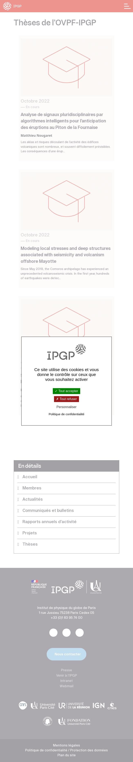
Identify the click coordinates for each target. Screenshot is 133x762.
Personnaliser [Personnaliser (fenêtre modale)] (66, 407)
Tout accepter (66, 391)
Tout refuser (66, 399)
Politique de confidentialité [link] (66, 414)
